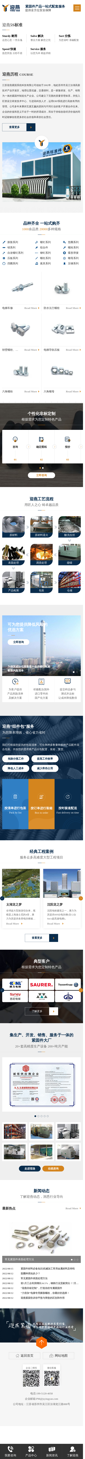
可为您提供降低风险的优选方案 (27, 627)
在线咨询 (53, 1168)
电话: (41, 1393)
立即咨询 (41, 475)
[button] (40, 468)
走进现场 (29, 1168)
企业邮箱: (41, 1398)
